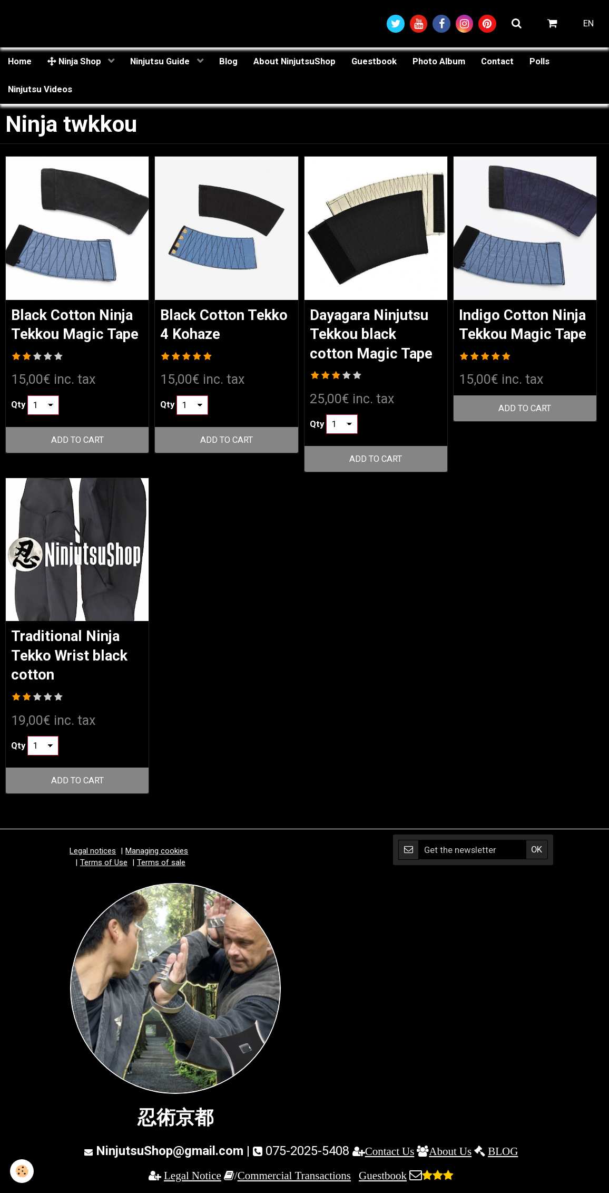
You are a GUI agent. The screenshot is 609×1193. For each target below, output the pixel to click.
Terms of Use (103, 865)
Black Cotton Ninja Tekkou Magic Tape (75, 335)
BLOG (503, 1154)
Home (20, 61)
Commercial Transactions (294, 1179)
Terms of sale (161, 865)
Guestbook (374, 61)
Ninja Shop (75, 61)
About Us (450, 1154)
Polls (539, 61)
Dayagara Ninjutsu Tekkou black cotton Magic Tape (373, 335)
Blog (228, 61)
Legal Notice (192, 1179)
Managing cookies (156, 854)
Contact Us (390, 1154)
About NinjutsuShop (294, 61)
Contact (497, 61)
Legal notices (93, 854)
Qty (18, 426)
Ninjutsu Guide (161, 61)
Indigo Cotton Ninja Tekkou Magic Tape (525, 335)
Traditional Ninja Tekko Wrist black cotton (73, 658)
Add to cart (77, 461)
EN (588, 23)
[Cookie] (22, 1171)
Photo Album (438, 61)
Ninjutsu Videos (40, 90)
